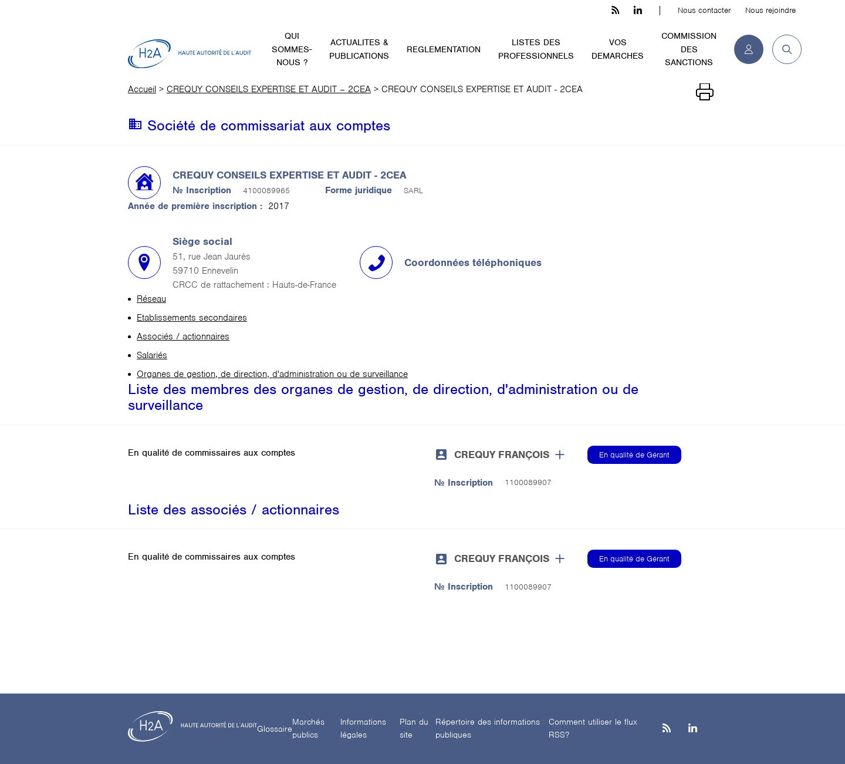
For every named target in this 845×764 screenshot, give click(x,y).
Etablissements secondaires (192, 318)
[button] (782, 49)
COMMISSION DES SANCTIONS (688, 49)
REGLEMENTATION (444, 49)
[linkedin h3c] (638, 10)
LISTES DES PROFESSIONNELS (536, 49)
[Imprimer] (704, 92)
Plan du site (414, 728)
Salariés (152, 355)
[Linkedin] (692, 729)
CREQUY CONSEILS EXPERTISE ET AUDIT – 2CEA (269, 89)
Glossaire (274, 728)
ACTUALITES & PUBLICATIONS (359, 49)
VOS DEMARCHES (618, 49)
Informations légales (363, 728)
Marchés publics (308, 728)
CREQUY (501, 454)
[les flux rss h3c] (615, 10)
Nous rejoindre (770, 10)
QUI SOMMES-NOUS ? (292, 49)
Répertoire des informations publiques (487, 728)
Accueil (142, 89)
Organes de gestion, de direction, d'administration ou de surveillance (272, 374)
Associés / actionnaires (183, 336)
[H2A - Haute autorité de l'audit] (189, 54)
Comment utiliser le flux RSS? (593, 728)
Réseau (151, 299)
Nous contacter (704, 10)
